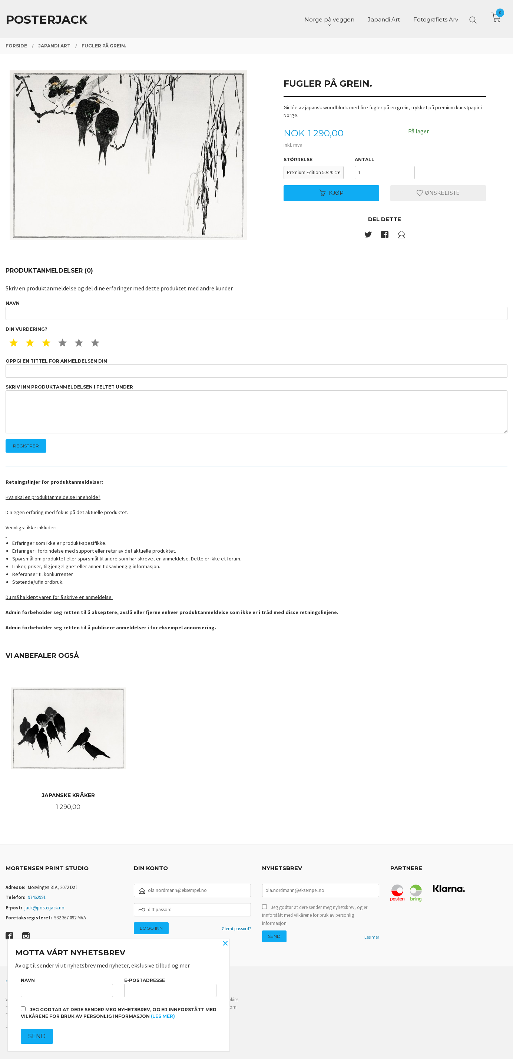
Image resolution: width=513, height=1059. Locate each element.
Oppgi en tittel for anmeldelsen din (256, 368)
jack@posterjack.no (44, 908)
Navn (256, 310)
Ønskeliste (438, 193)
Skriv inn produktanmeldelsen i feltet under (256, 408)
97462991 (37, 897)
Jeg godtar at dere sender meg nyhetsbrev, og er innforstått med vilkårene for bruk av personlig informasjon (314, 915)
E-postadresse (170, 987)
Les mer (371, 937)
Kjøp (331, 193)
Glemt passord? (236, 928)
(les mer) (163, 1016)
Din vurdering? (26, 329)
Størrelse (298, 159)
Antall (364, 159)
